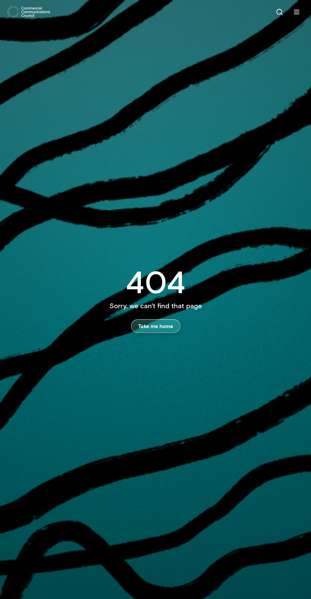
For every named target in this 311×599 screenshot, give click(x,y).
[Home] (29, 11)
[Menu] (296, 12)
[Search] (279, 12)
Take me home (155, 326)
